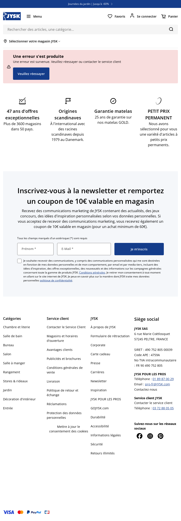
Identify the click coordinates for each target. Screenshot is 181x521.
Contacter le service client (153, 403)
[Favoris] (116, 16)
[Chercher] (171, 29)
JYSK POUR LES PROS (106, 399)
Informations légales (106, 435)
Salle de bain (12, 336)
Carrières (97, 372)
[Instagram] (150, 436)
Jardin (7, 390)
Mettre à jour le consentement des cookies (68, 428)
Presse (95, 363)
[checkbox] (19, 261)
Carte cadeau (100, 354)
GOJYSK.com (100, 408)
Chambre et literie (16, 327)
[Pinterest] (160, 436)
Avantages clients (60, 350)
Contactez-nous (145, 389)
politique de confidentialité (56, 280)
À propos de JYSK (103, 327)
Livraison (53, 381)
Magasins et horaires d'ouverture (62, 338)
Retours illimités (103, 453)
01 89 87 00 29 (163, 379)
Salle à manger (14, 363)
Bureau (8, 345)
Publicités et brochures (64, 359)
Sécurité (97, 444)
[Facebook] (139, 436)
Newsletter (99, 381)
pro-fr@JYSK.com (157, 384)
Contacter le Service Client (66, 327)
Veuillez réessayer (31, 74)
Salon (7, 354)
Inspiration (99, 390)
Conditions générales (92, 272)
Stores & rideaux (15, 381)
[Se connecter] (143, 16)
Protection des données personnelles (64, 415)
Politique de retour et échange (62, 392)
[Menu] (34, 16)
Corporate (98, 345)
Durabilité (98, 417)
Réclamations (57, 404)
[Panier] (169, 16)
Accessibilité (100, 426)
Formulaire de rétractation (110, 336)
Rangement (11, 372)
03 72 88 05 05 (163, 408)
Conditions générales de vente (65, 370)
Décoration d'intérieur (19, 399)
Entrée (8, 408)
